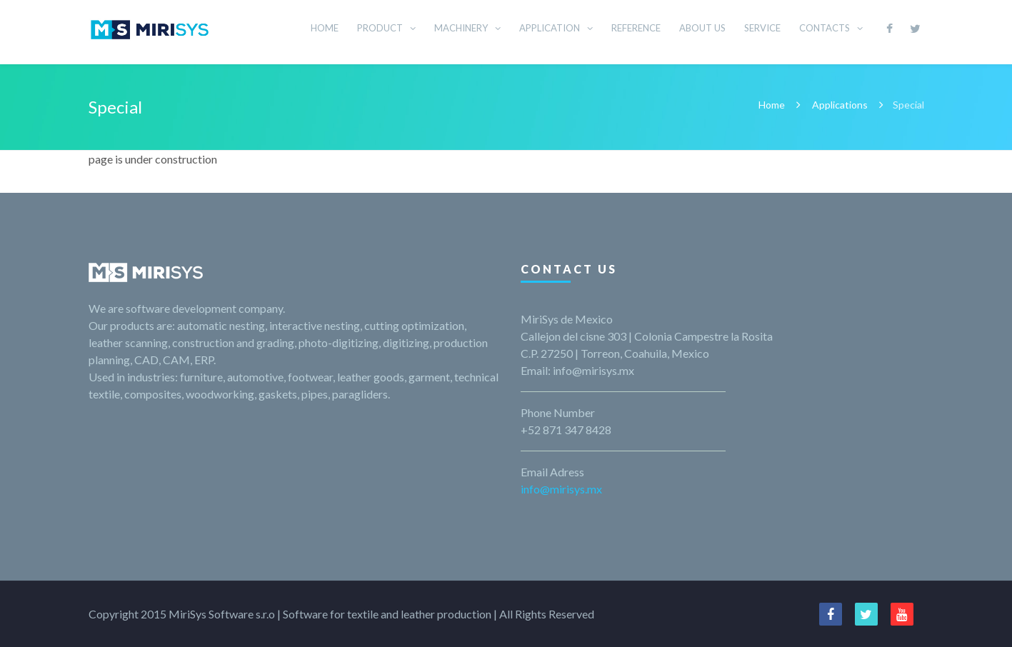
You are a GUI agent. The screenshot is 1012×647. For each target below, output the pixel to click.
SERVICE (762, 28)
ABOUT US (702, 28)
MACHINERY (461, 28)
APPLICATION (549, 28)
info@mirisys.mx (561, 489)
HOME (325, 28)
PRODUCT (380, 28)
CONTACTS (824, 28)
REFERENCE (636, 28)
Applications (840, 105)
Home (771, 105)
